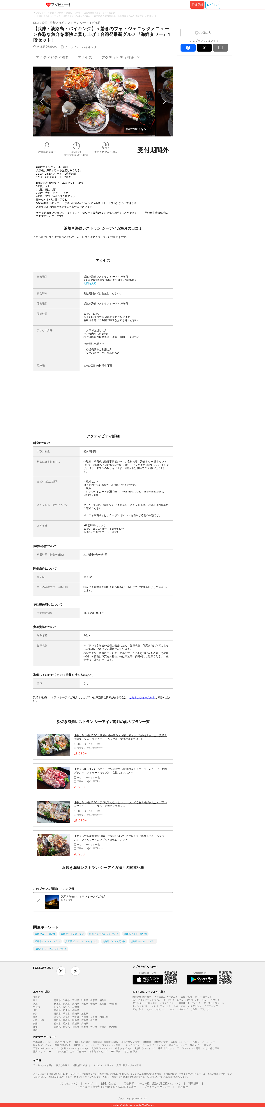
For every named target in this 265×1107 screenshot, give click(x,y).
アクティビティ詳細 (117, 57)
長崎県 (75, 1027)
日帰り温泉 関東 (82, 1042)
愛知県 (75, 1013)
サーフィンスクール (214, 1003)
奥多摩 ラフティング (101, 1048)
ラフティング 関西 (191, 1048)
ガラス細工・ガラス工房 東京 (71, 1051)
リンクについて (68, 1083)
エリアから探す (42, 991)
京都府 (66, 1017)
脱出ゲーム (161, 1009)
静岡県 (57, 1013)
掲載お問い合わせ (81, 1065)
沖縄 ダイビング (63, 1042)
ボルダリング (194, 1006)
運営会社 (183, 1086)
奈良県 (93, 1017)
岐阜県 (66, 1013)
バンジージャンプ (179, 1009)
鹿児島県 (113, 1027)
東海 (35, 1013)
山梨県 (57, 1007)
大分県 (93, 1027)
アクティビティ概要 (52, 57)
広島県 (84, 1020)
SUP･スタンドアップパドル (146, 1000)
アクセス (85, 57)
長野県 (66, 1007)
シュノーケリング (211, 1000)
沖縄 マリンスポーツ (43, 1051)
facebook (188, 48)
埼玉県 (84, 1003)
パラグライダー (167, 1003)
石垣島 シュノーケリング (86, 1045)
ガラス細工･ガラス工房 (166, 997)
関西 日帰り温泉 (63, 1045)
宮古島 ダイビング (98, 1051)
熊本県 (84, 1027)
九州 (35, 1027)
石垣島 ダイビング (180, 1042)
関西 (35, 1017)
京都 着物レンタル (42, 1042)
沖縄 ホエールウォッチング (74, 1048)
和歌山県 (104, 1017)
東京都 (103, 1003)
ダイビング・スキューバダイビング (181, 1000)
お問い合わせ (108, 1083)
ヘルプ (89, 1083)
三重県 (84, 1013)
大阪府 (75, 1017)
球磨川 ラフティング (168, 1048)
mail (220, 48)
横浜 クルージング (178, 1045)
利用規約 (193, 1083)
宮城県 (75, 1000)
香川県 (66, 1023)
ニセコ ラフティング (133, 1045)
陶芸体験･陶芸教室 (141, 997)
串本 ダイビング (123, 1048)
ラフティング (211, 1006)
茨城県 (75, 1003)
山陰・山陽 (38, 1020)
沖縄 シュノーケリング (203, 1042)
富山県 (57, 1010)
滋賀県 (57, 1017)
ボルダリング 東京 (130, 1042)
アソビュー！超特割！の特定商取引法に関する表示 (106, 1086)
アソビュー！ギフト (103, 1065)
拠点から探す (62, 1065)
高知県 (84, 1023)
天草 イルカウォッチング (45, 1048)
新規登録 (197, 4)
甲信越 (36, 1007)
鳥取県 (57, 1020)
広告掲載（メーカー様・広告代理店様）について (152, 1083)
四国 (35, 1023)
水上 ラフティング (156, 1045)
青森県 (57, 1000)
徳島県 (57, 1023)
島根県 (66, 1020)
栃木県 (57, 1003)
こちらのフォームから (142, 697)
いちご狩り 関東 (211, 1048)
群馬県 (66, 1003)
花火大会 (204, 1009)
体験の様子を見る (138, 129)
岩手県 (66, 1000)
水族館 (194, 1009)
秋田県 (84, 1000)
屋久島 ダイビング (42, 1045)
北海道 (36, 997)
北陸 (35, 1010)
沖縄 (35, 1030)
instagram (61, 971)
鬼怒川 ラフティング (145, 1048)
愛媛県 (75, 1023)
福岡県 (57, 1027)
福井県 (75, 1010)
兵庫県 (84, 1017)
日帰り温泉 (186, 997)
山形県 (93, 1000)
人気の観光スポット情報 (128, 1065)
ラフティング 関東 (111, 1045)
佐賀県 (66, 1027)
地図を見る (90, 283)
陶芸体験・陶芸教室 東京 (155, 1042)
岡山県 (75, 1020)
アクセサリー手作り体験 (144, 1003)
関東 (35, 1003)
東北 (35, 1000)
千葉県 (93, 1003)
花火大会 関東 (130, 1051)
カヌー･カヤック (203, 997)
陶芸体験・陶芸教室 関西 (105, 1042)
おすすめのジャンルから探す (149, 991)
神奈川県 (113, 1003)
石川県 (66, 1010)
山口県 (93, 1020)
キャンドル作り (140, 1006)
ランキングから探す (43, 1065)
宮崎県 (103, 1027)
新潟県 (75, 1007)
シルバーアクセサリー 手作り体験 (168, 1006)
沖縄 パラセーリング (200, 1045)
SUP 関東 (115, 1051)
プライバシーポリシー (157, 1086)
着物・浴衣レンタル (142, 1009)
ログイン (213, 4)
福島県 (103, 1000)
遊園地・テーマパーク (190, 1003)
